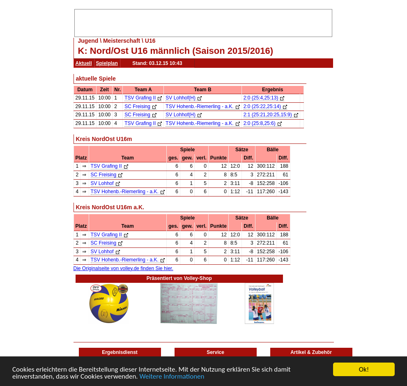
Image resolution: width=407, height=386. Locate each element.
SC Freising (140, 106)
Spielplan (107, 63)
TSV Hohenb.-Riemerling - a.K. (202, 106)
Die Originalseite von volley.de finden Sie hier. (123, 268)
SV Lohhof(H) (184, 98)
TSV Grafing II (143, 98)
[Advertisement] (203, 21)
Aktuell (84, 63)
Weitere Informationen (172, 376)
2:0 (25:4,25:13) (264, 98)
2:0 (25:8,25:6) (263, 123)
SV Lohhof (105, 183)
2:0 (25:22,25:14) (265, 106)
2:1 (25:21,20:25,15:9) (271, 115)
